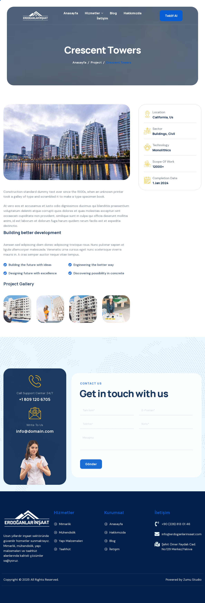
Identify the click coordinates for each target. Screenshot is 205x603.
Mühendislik (67, 532)
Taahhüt (65, 549)
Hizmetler (94, 13)
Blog (113, 13)
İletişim (102, 18)
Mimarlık (65, 524)
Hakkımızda (132, 13)
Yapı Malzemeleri (71, 541)
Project (96, 62)
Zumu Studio (192, 580)
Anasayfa (71, 13)
